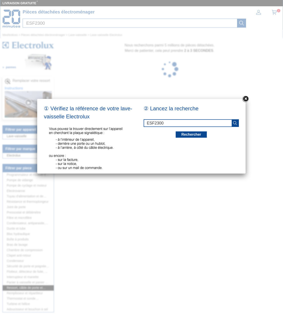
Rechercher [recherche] (191, 134)
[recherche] (235, 123)
